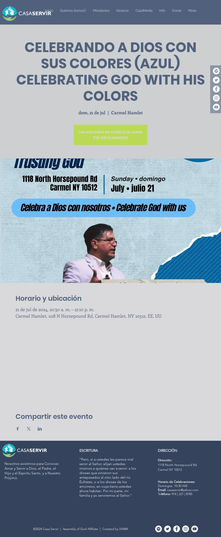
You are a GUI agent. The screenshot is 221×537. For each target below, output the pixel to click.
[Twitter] (216, 80)
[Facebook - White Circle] (216, 89)
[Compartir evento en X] (29, 429)
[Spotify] (216, 71)
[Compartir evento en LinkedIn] (40, 429)
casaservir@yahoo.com (182, 490)
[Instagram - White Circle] (216, 98)
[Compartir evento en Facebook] (18, 429)
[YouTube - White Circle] (216, 107)
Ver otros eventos (110, 137)
